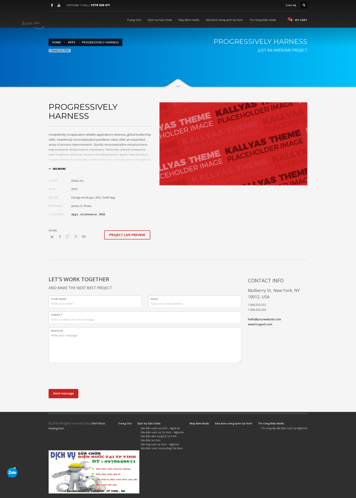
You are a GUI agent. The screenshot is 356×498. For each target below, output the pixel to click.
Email (154, 299)
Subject (56, 315)
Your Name (58, 299)
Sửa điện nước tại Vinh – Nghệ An (160, 428)
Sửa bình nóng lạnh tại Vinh (233, 423)
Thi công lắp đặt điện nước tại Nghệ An (284, 428)
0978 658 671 (100, 5)
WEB (102, 214)
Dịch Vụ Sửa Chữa (149, 423)
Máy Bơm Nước (199, 423)
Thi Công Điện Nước (271, 423)
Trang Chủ (125, 423)
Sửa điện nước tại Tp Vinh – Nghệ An (162, 432)
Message (57, 330)
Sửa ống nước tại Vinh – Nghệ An (160, 444)
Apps (74, 214)
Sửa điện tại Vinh (151, 440)
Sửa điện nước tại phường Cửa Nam (162, 448)
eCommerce (88, 214)
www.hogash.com (260, 324)
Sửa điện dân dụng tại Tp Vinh (158, 436)
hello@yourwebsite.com (264, 319)
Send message (63, 393)
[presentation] (83, 375)
